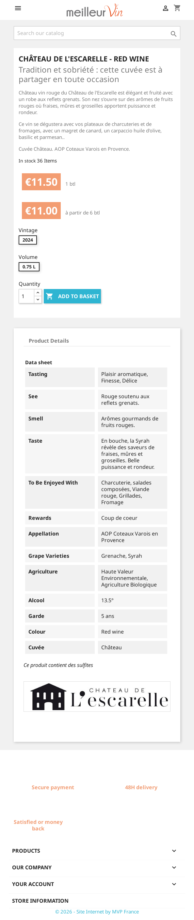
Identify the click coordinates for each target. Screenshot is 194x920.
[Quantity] (26, 296)
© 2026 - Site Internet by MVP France (97, 911)
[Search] (97, 33)
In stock (27, 161)
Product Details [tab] (49, 340)
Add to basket (72, 296)
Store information (40, 900)
